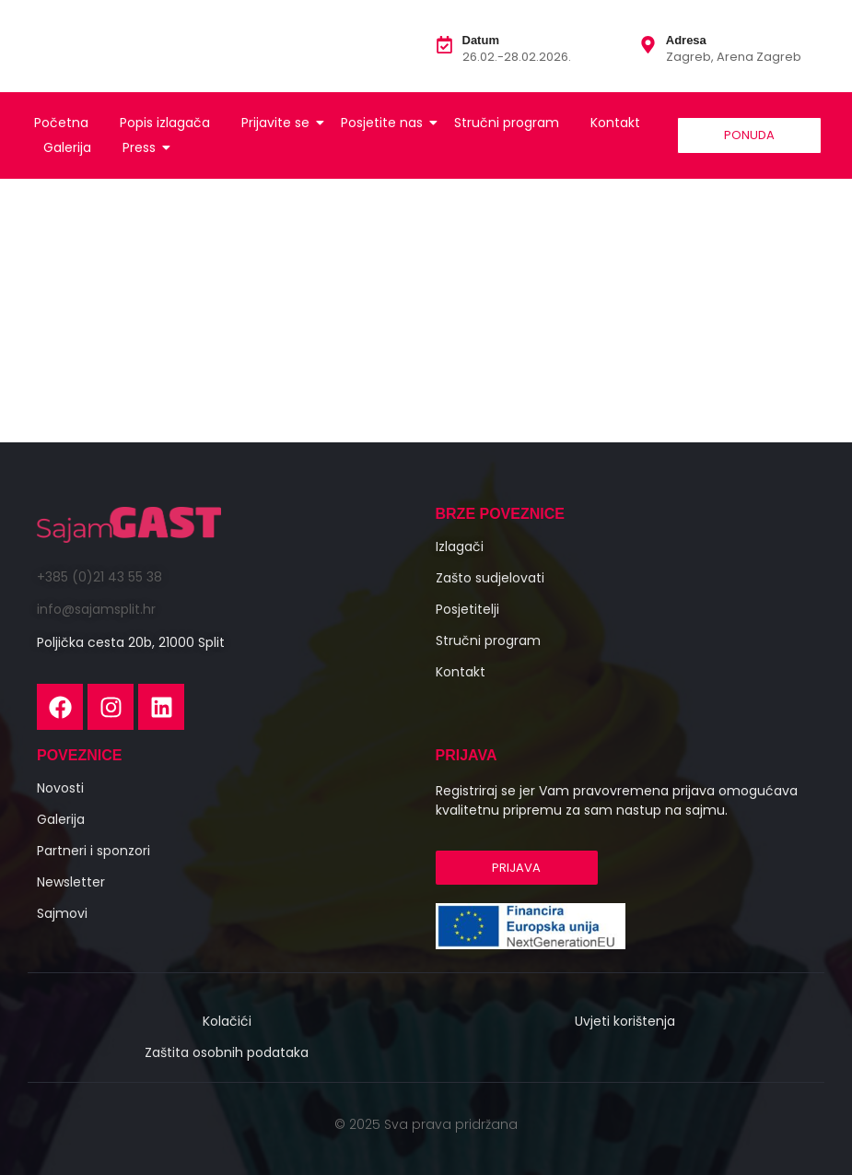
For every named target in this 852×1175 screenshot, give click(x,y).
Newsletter (71, 882)
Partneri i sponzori (93, 850)
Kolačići (227, 1021)
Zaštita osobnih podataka (227, 1052)
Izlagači (460, 546)
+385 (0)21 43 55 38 (99, 577)
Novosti (60, 788)
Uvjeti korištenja (625, 1021)
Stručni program (506, 122)
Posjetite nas (385, 122)
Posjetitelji (467, 609)
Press (142, 147)
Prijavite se (278, 122)
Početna (61, 122)
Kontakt (615, 122)
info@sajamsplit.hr (96, 609)
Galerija (67, 147)
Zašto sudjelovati (490, 578)
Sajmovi (62, 913)
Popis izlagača (165, 122)
